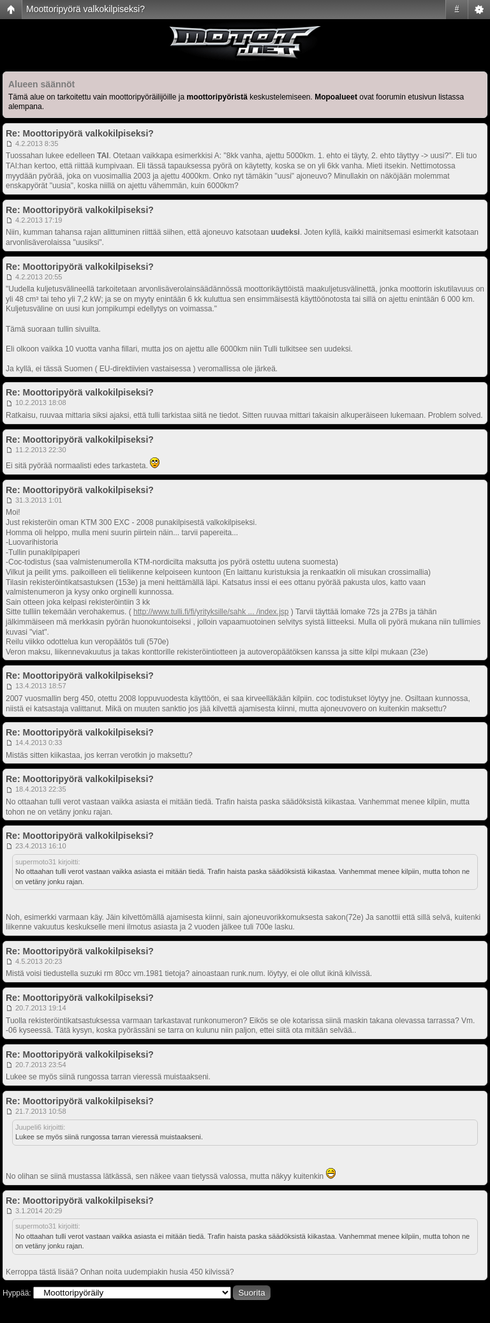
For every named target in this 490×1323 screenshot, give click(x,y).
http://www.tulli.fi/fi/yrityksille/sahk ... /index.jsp (210, 611)
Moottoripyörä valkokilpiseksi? (85, 9)
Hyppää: (17, 1293)
